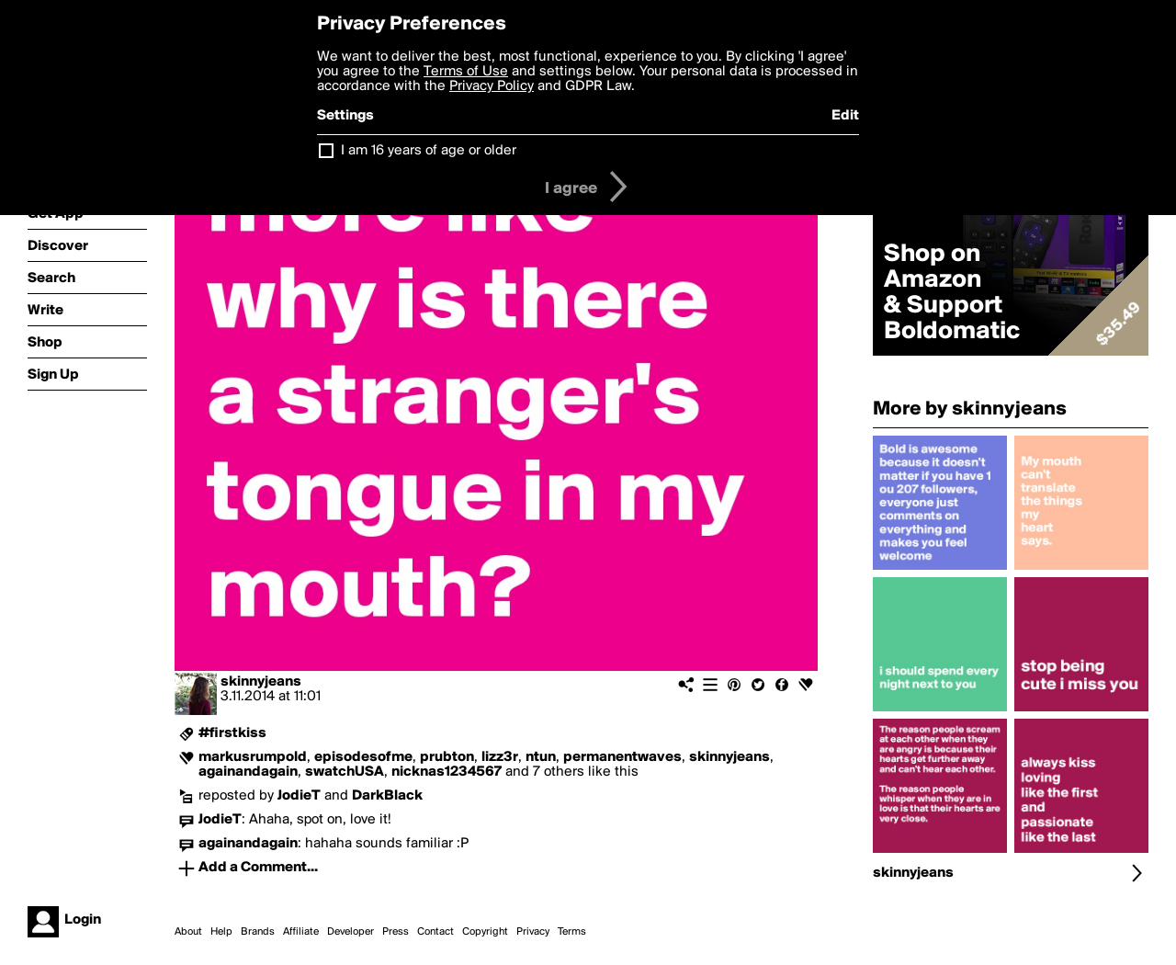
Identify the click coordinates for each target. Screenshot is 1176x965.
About (188, 931)
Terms (572, 931)
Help (221, 931)
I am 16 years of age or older (428, 150)
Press (395, 931)
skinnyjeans (260, 682)
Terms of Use (466, 71)
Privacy (532, 931)
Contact (435, 931)
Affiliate (301, 931)
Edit (845, 115)
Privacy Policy (491, 86)
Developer (350, 931)
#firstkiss (232, 733)
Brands (258, 931)
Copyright (485, 931)
